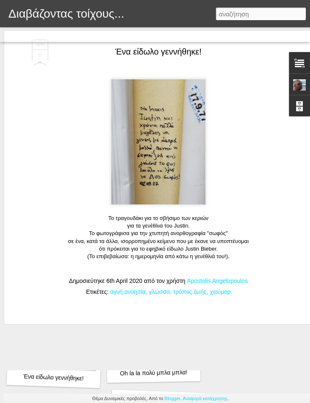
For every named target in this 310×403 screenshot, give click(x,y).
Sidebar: (130, 34)
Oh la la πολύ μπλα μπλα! (154, 373)
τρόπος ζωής (190, 214)
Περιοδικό (71, 34)
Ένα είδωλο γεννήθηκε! (53, 377)
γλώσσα (159, 214)
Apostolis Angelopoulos (217, 203)
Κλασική (15, 34)
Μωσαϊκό (101, 34)
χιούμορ (220, 214)
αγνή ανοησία (127, 214)
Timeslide (196, 34)
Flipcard (42, 34)
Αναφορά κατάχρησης (205, 398)
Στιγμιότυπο (162, 34)
